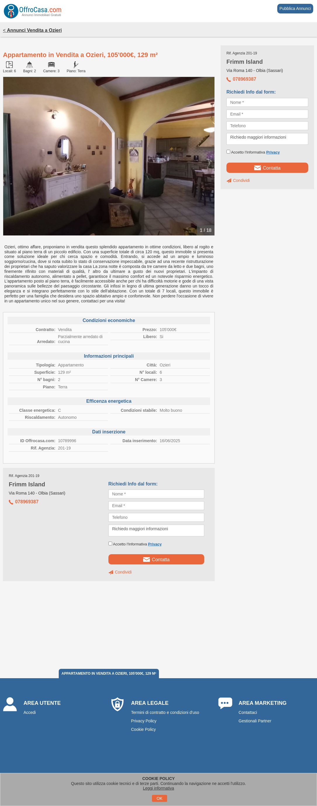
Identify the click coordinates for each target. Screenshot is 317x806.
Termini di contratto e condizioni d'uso (165, 712)
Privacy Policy (143, 721)
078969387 (24, 501)
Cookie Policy (143, 729)
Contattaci (248, 712)
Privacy (155, 544)
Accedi (29, 712)
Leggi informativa (158, 788)
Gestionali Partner (255, 721)
